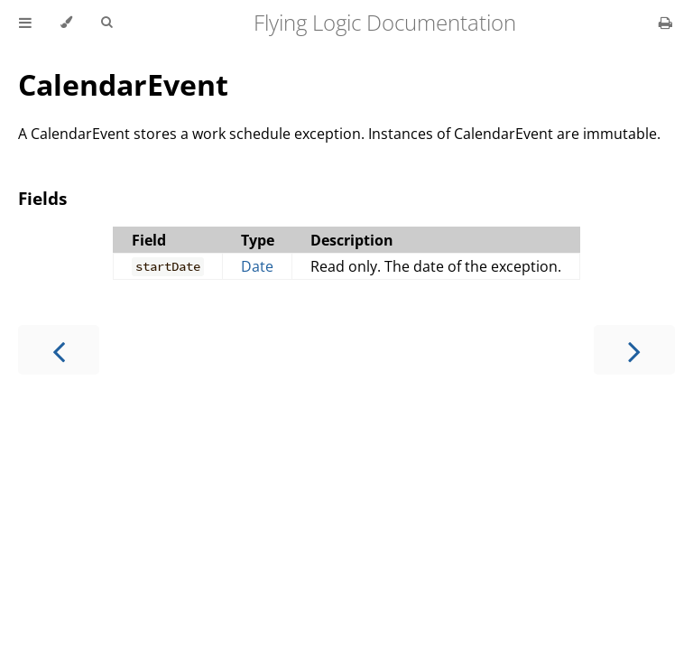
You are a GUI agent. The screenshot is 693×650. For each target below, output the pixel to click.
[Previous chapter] (58, 350)
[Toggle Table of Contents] (25, 22)
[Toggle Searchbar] (106, 22)
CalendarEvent (123, 84)
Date (257, 266)
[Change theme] (66, 22)
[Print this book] (665, 22)
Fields (42, 198)
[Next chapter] (634, 350)
